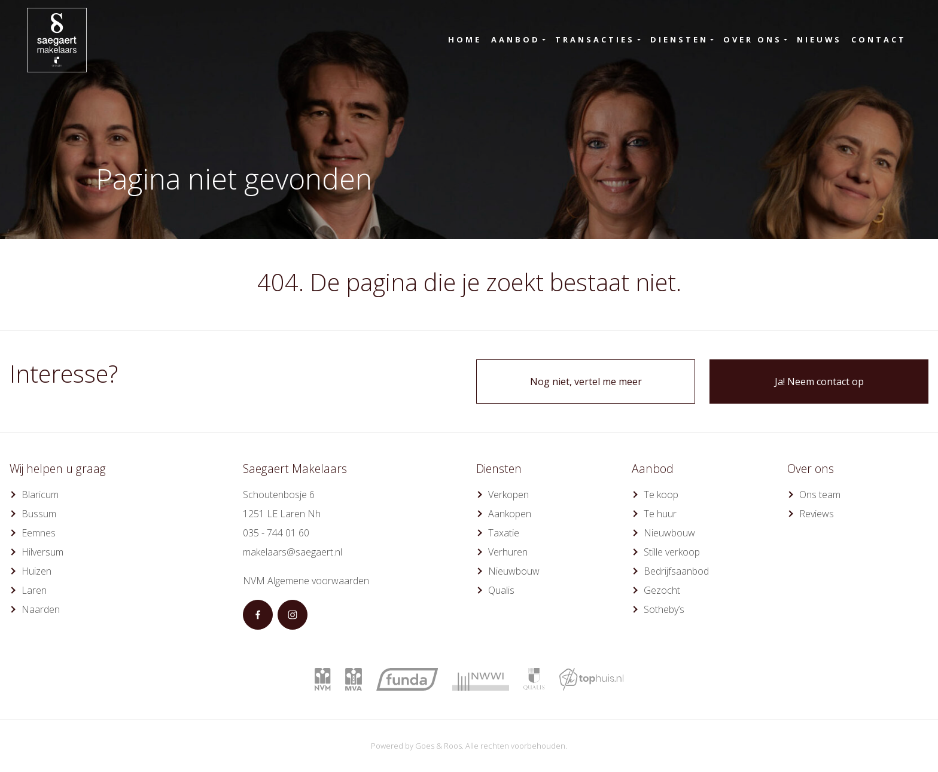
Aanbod (515, 39)
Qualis (501, 590)
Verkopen (508, 494)
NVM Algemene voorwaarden (306, 580)
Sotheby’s (664, 609)
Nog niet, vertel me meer (586, 381)
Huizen (36, 571)
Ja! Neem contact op (819, 381)
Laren (34, 590)
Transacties (595, 39)
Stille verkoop (672, 552)
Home (465, 39)
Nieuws (819, 39)
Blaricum (40, 494)
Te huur (660, 513)
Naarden (41, 609)
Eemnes (39, 532)
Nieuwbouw (514, 571)
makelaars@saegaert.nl (292, 552)
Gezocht (662, 590)
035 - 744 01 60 (276, 532)
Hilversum (42, 552)
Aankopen (509, 513)
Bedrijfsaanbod (676, 571)
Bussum (39, 513)
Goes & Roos (438, 745)
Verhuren (508, 552)
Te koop (661, 494)
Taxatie (503, 532)
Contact (878, 39)
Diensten (679, 39)
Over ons (752, 39)
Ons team (819, 494)
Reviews (816, 513)
